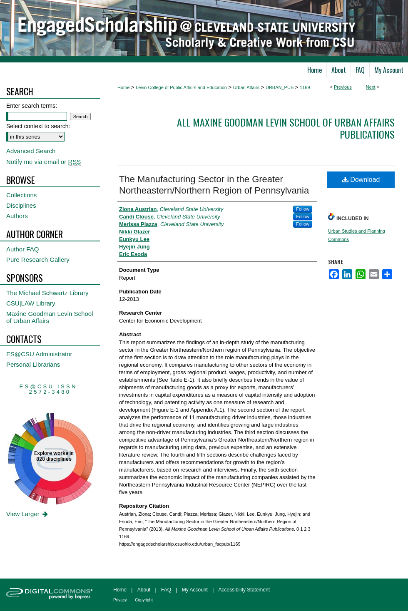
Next (371, 86)
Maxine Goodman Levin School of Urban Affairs (49, 317)
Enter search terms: (31, 105)
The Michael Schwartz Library (47, 292)
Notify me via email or (43, 161)
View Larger (27, 513)
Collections (21, 195)
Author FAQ (22, 249)
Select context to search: (38, 126)
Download (361, 179)
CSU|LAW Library (30, 303)
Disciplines (21, 205)
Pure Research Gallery (38, 259)
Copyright (144, 600)
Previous (343, 86)
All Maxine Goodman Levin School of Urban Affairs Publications (286, 128)
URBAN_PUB (280, 87)
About (143, 590)
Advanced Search (30, 150)
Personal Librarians (33, 364)
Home (123, 87)
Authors (17, 215)
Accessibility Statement (244, 590)
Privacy (120, 600)
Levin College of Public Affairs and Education (181, 87)
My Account (195, 590)
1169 (305, 87)
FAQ (166, 590)
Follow (302, 208)
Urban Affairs (246, 87)
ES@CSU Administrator (39, 354)
